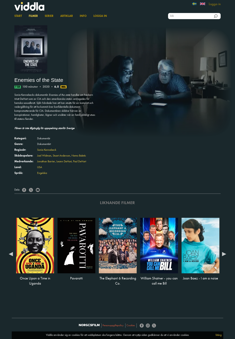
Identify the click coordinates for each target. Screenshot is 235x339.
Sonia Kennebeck (46, 150)
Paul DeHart (79, 161)
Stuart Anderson (61, 155)
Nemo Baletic (78, 155)
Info (83, 16)
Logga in (215, 4)
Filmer (33, 16)
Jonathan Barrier (46, 161)
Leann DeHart (64, 161)
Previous (10, 253)
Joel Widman (44, 155)
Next (224, 253)
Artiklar (66, 16)
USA (39, 167)
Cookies (131, 325)
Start (18, 16)
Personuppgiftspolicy (113, 325)
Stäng (218, 335)
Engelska (42, 173)
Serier (49, 16)
